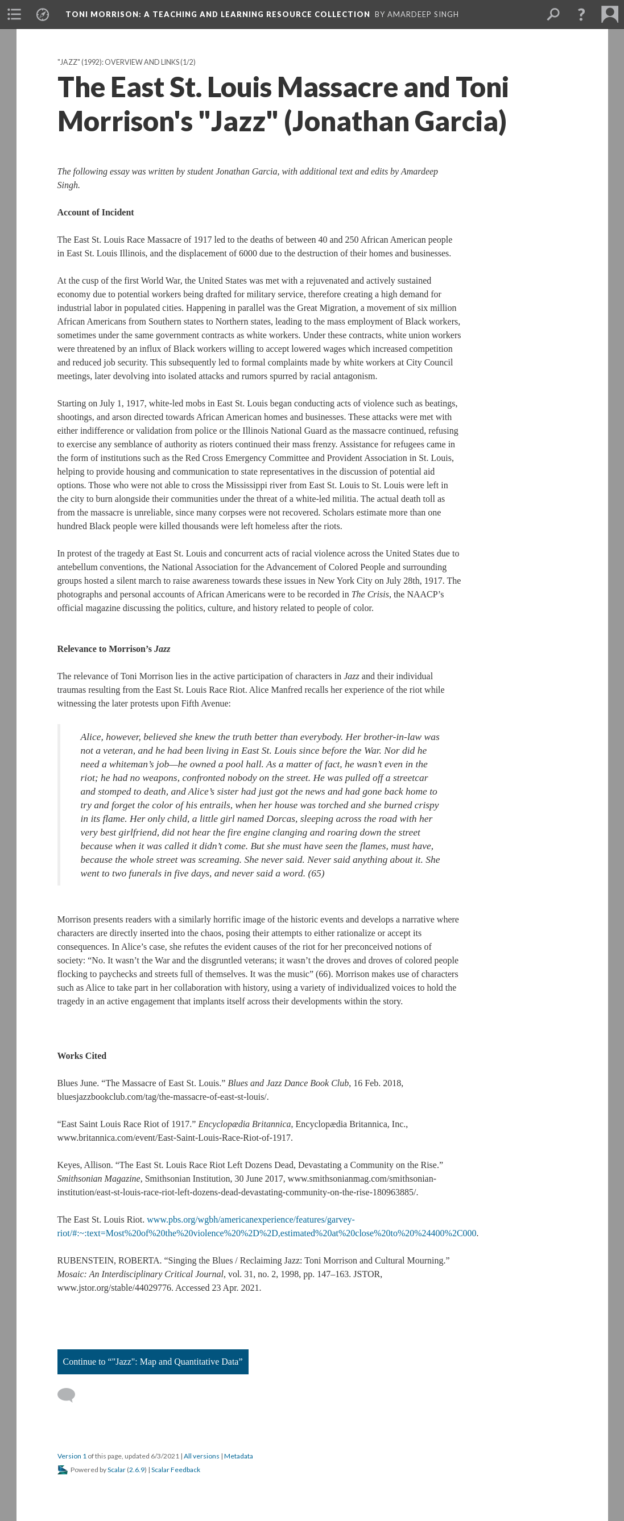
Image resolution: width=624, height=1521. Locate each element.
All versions (202, 1456)
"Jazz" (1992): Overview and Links (118, 62)
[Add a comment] (71, 1395)
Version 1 (71, 1456)
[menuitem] (14, 14)
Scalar (117, 1469)
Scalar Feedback (175, 1469)
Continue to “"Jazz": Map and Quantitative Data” (153, 1361)
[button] (581, 14)
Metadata (238, 1456)
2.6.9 (136, 1469)
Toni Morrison (217, 14)
